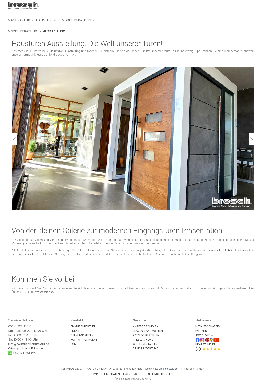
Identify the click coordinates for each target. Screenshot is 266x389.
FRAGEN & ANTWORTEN (148, 330)
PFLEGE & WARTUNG (145, 348)
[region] (133, 138)
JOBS (74, 344)
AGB (136, 374)
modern (213, 250)
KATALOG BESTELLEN (146, 335)
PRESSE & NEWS (143, 339)
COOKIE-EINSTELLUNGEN (157, 374)
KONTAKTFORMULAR (84, 339)
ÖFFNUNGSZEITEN (82, 335)
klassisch (224, 250)
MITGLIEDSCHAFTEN (208, 326)
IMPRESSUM (100, 374)
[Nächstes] (251, 139)
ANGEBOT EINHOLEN (145, 326)
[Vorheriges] (14, 139)
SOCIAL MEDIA (204, 335)
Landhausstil (242, 250)
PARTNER (201, 330)
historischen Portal (33, 254)
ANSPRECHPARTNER (83, 326)
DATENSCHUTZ (120, 374)
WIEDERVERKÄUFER (145, 344)
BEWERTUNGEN (205, 344)
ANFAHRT (76, 330)
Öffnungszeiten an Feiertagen (26, 348)
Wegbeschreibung (44, 291)
